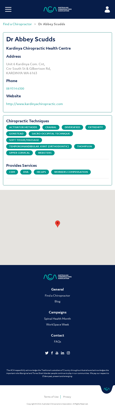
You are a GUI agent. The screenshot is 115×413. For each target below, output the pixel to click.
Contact (57, 335)
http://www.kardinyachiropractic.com (34, 104)
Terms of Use (51, 396)
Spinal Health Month (57, 318)
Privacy (67, 396)
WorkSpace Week (57, 324)
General (57, 289)
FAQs (57, 341)
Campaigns (57, 312)
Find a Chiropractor (18, 24)
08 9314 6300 (15, 88)
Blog (57, 301)
